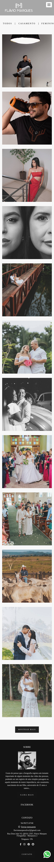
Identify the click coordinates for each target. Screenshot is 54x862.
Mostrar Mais (27, 729)
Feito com (27, 860)
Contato (27, 848)
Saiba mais (27, 789)
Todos (7, 24)
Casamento (26, 24)
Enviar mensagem (28, 821)
